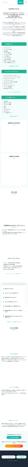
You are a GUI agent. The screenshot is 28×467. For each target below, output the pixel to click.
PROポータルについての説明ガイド (13, 273)
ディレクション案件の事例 (13, 92)
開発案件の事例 (13, 116)
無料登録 (20, 2)
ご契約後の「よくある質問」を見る (13, 321)
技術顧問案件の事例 (13, 66)
